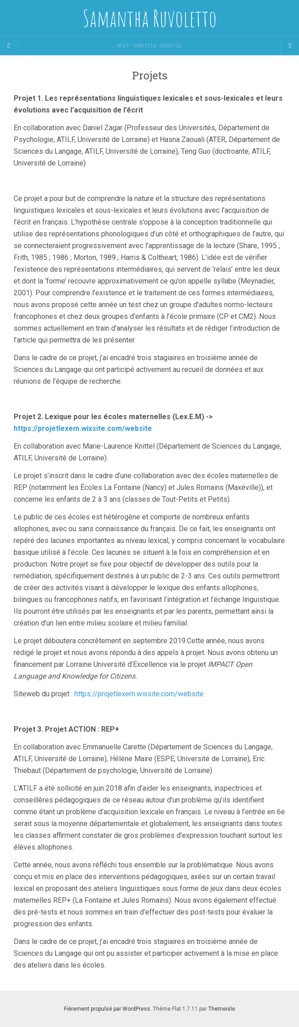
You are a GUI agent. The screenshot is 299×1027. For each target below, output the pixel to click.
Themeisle (221, 1009)
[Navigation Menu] (290, 46)
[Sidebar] (9, 46)
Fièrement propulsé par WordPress (107, 1009)
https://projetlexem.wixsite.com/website (83, 428)
